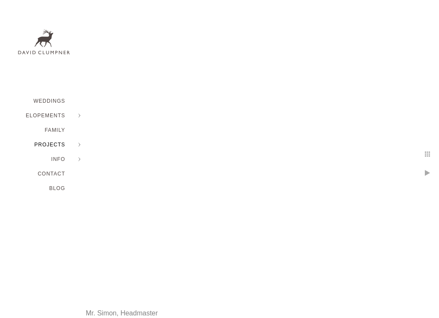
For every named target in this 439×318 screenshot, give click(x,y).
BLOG (57, 188)
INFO (58, 159)
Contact (51, 174)
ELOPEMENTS (45, 116)
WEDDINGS (49, 101)
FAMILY (55, 130)
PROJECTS (49, 145)
